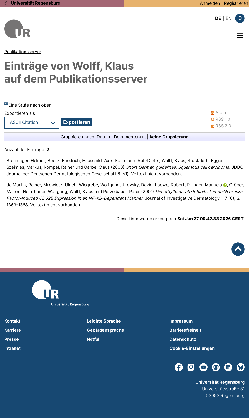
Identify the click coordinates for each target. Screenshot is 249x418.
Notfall (94, 339)
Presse (11, 339)
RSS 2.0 (223, 125)
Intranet (12, 348)
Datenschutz (182, 339)
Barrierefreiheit (185, 330)
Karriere (12, 330)
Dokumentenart (130, 136)
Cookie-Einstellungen (192, 348)
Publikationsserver (22, 51)
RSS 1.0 (222, 119)
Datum (103, 136)
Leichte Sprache (104, 321)
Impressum (181, 321)
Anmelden (210, 3)
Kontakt (12, 321)
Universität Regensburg (35, 2)
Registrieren (236, 3)
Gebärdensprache (105, 330)
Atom (220, 112)
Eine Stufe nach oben (29, 105)
